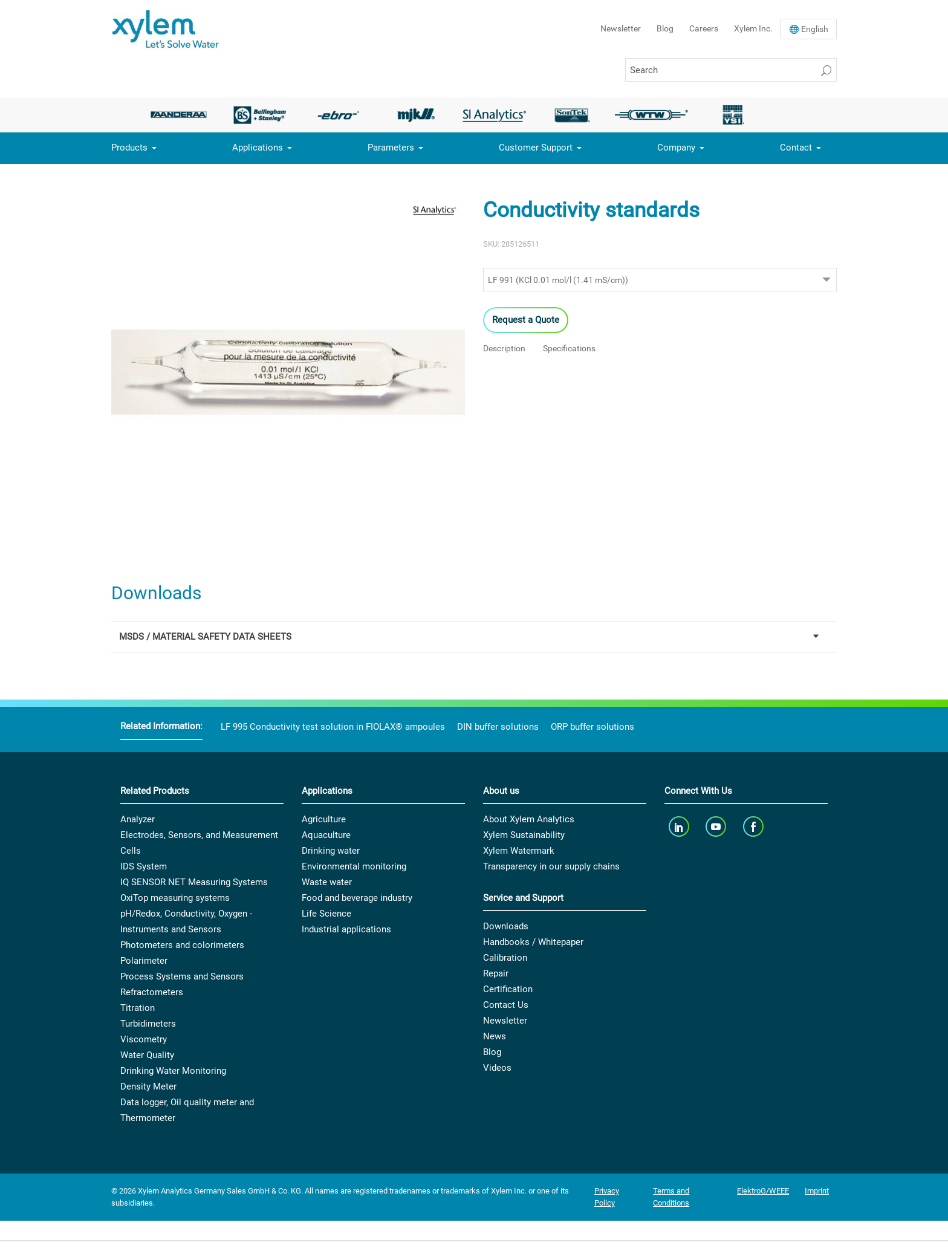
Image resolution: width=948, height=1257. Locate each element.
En (814, 29)
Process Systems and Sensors (182, 976)
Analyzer (137, 819)
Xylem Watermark (518, 850)
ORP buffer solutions (592, 726)
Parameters (391, 147)
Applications (257, 147)
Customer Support (536, 147)
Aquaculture (326, 835)
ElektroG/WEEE (763, 1190)
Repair (495, 973)
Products (129, 147)
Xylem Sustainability (524, 835)
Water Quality (147, 1055)
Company (676, 147)
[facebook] (754, 826)
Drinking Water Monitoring (173, 1070)
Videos (497, 1067)
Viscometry (143, 1039)
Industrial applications (346, 929)
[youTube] (717, 826)
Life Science (326, 913)
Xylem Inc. (753, 28)
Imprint (817, 1190)
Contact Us (505, 1004)
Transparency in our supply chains (551, 866)
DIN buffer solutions (498, 726)
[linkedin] (679, 826)
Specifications (569, 348)
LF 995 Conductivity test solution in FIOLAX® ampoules (333, 726)
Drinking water (331, 850)
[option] (182, 114)
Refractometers (151, 992)
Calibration (505, 957)
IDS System (143, 866)
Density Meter (148, 1086)
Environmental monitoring (354, 866)
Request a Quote (525, 319)
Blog (665, 28)
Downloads (505, 926)
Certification (508, 989)
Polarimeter (143, 960)
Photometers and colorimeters (182, 945)
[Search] (731, 70)
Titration (137, 1007)
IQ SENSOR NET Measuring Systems (194, 882)
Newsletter (620, 28)
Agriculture (324, 819)
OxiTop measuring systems (175, 897)
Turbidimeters (148, 1023)
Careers (703, 28)
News (494, 1036)
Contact (796, 147)
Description (504, 348)
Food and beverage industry (357, 897)
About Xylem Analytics (528, 819)
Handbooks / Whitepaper (533, 942)
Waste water (327, 882)
